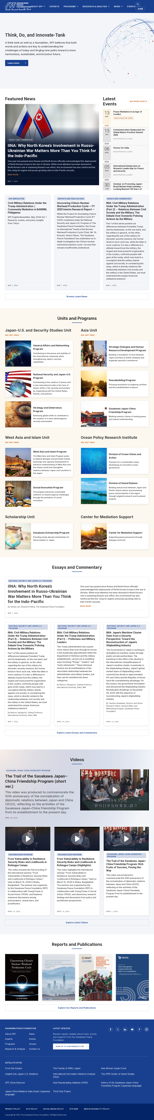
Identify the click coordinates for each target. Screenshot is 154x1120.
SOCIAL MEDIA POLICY (53, 1109)
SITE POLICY (31, 1109)
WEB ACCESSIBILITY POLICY (97, 1109)
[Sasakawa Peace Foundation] (18, 6)
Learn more (13, 63)
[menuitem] (37, 6)
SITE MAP (73, 1109)
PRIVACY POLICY (12, 1109)
